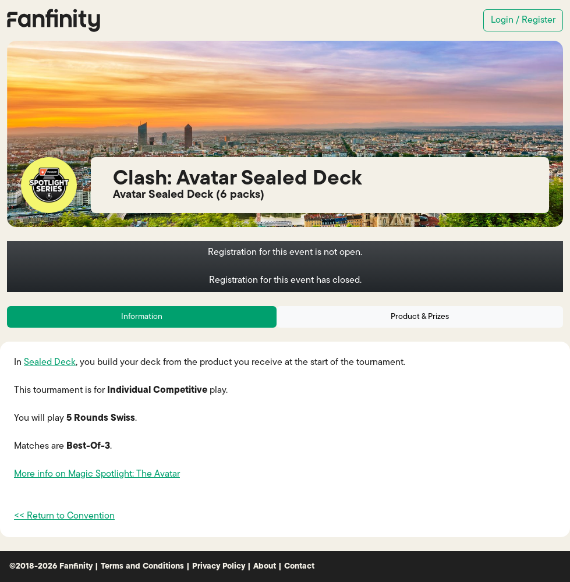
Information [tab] (141, 317)
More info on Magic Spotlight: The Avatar (97, 474)
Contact (299, 566)
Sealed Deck (50, 362)
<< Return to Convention (64, 516)
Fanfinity (76, 566)
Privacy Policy (218, 566)
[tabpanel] (285, 439)
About (264, 566)
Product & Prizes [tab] (420, 317)
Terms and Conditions (142, 566)
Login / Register (523, 20)
